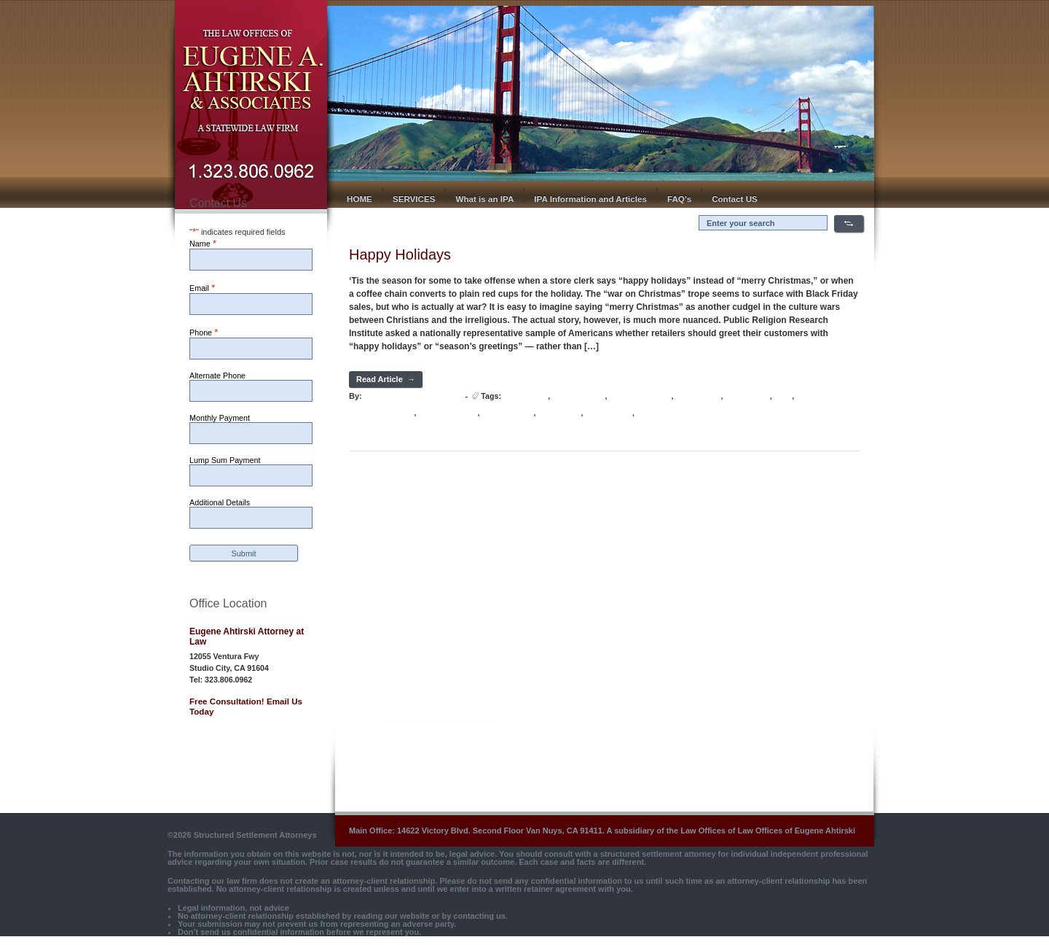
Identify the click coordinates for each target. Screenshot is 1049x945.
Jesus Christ (697, 396)
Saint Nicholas (507, 413)
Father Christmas (641, 396)
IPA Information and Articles (590, 198)
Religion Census (447, 413)
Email (202, 287)
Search (848, 223)
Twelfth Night (608, 413)
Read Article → (385, 379)
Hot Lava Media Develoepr (412, 396)
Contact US (735, 198)
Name (202, 243)
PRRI (783, 396)
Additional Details (219, 502)
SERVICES (414, 198)
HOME (359, 198)
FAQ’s (679, 198)
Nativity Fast (747, 396)
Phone (203, 332)
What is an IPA (484, 198)
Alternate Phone (217, 375)
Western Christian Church (683, 413)
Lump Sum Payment (224, 460)
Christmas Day (578, 396)
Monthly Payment (219, 417)
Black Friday (525, 396)
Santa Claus (559, 413)
